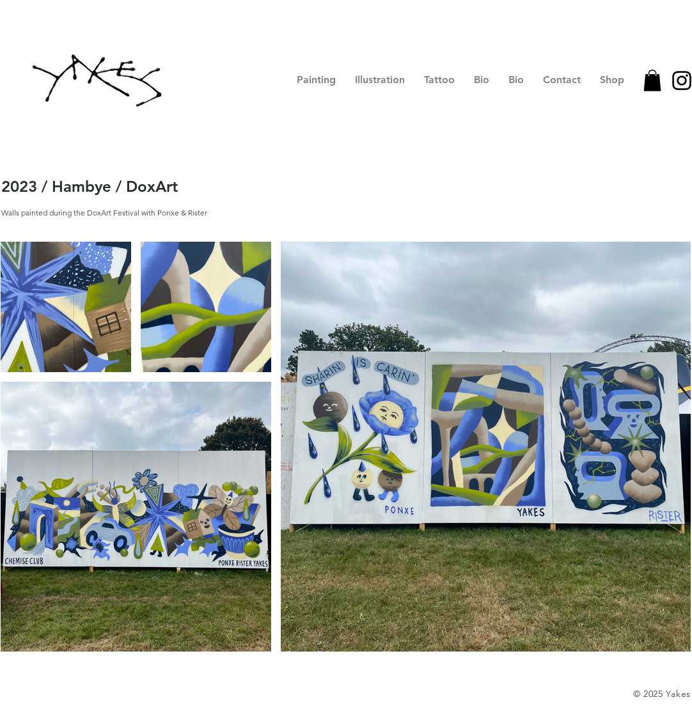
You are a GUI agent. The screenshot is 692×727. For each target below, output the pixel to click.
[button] (652, 80)
